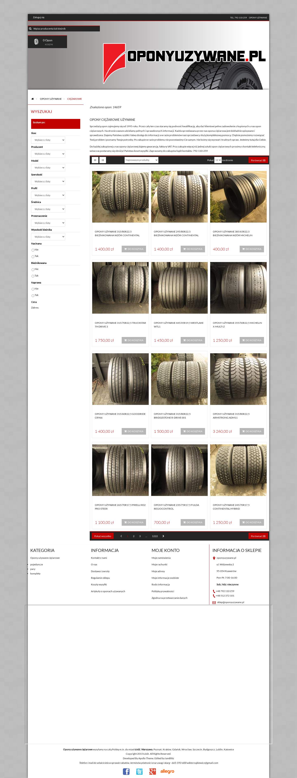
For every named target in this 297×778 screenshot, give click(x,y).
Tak (36, 255)
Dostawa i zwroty (100, 571)
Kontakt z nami (99, 557)
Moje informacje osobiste (165, 577)
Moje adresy (158, 571)
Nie (36, 249)
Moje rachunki (159, 564)
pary (32, 568)
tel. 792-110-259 (238, 17)
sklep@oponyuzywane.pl (230, 602)
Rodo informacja (161, 584)
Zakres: (35, 307)
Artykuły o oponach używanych (108, 591)
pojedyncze (36, 564)
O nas (94, 564)
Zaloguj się (38, 17)
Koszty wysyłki (99, 584)
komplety (35, 573)
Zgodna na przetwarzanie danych (169, 597)
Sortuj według (114, 159)
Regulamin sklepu (100, 577)
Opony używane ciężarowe (45, 557)
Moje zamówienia (161, 557)
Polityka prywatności (163, 591)
